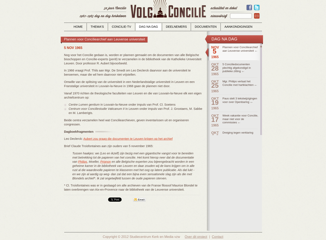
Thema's (97, 26)
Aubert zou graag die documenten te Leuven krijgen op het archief (128, 138)
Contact (217, 237)
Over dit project (196, 237)
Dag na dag (148, 26)
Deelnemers (176, 26)
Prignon (105, 161)
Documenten (206, 26)
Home (78, 26)
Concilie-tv (121, 26)
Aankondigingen (238, 26)
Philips (82, 161)
